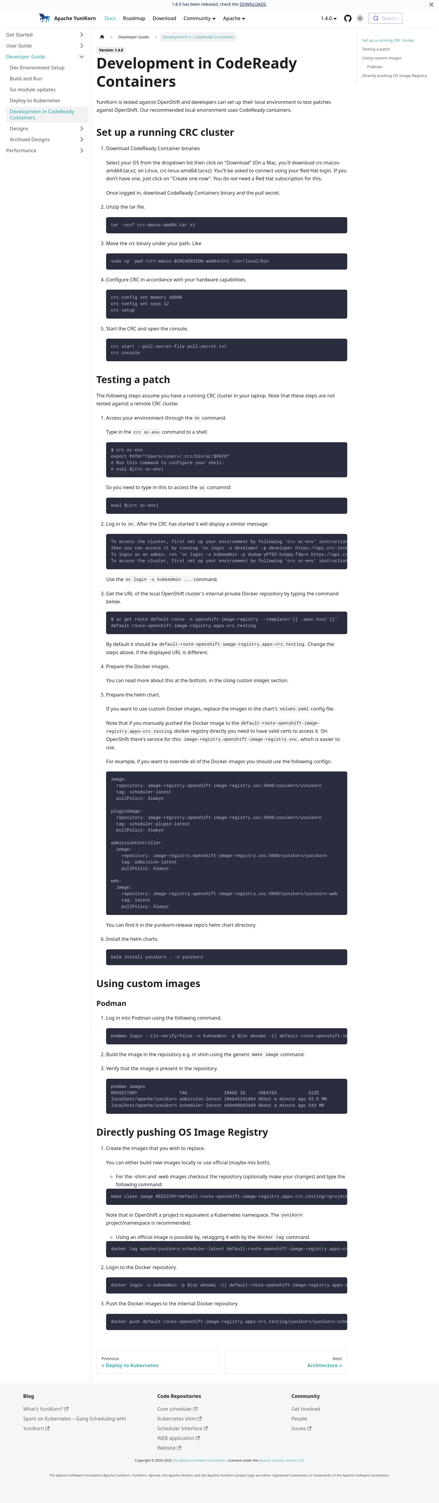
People (299, 1418)
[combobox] (385, 18)
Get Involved (305, 1409)
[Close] (431, 4)
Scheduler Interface (182, 1428)
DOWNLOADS (253, 4)
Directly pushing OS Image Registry (394, 75)
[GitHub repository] (348, 18)
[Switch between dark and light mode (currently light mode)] (360, 18)
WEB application (178, 1438)
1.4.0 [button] (326, 18)
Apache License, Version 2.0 (281, 1460)
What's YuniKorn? (46, 1409)
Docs (110, 18)
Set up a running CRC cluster (388, 40)
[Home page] (102, 37)
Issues (301, 1428)
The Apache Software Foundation (199, 1460)
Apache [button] (232, 18)
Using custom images (382, 58)
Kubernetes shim (179, 1418)
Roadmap (134, 18)
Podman (374, 66)
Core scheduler (177, 1409)
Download (164, 18)
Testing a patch (376, 49)
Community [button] (197, 18)
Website (169, 1448)
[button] (45, 35)
